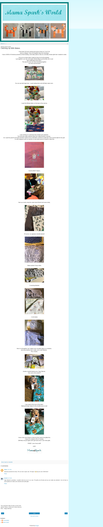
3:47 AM (10, 478)
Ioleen (5, 469)
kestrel (5, 478)
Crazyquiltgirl (6, 520)
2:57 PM (9, 469)
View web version (34, 516)
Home (34, 513)
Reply (5, 473)
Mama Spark (6, 522)
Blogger (37, 525)
